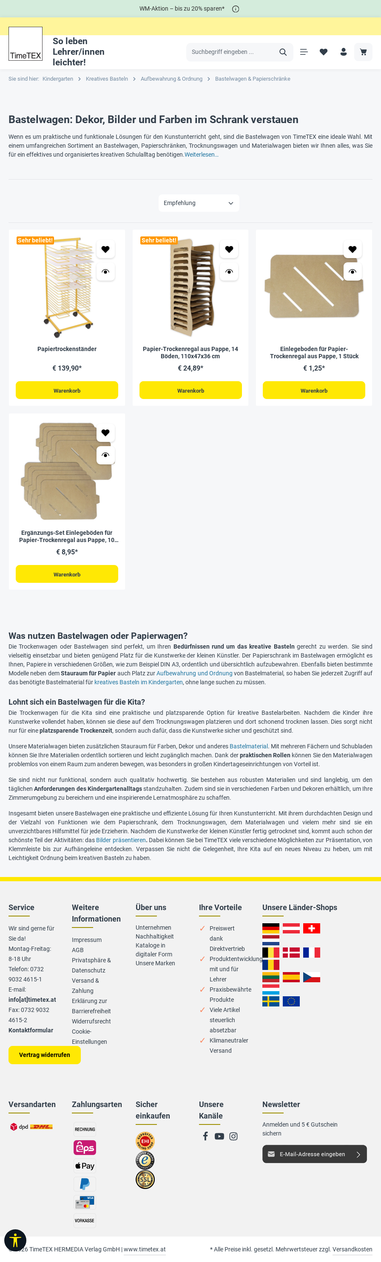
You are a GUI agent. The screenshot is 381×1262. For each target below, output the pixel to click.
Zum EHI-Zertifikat (147, 1145)
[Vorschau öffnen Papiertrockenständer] (106, 271)
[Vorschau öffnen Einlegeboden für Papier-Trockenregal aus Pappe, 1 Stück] (353, 271)
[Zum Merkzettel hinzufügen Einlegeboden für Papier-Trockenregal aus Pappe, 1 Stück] (353, 249)
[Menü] (303, 52)
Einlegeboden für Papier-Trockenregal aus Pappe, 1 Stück (314, 353)
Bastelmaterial (249, 747)
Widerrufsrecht (91, 1021)
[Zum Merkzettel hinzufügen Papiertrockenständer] (106, 249)
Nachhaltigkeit (155, 936)
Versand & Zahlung (85, 985)
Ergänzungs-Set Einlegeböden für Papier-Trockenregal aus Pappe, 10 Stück (66, 536)
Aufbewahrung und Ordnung (194, 674)
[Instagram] (233, 1139)
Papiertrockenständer (67, 349)
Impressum (87, 939)
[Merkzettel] (323, 52)
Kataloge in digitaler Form (154, 950)
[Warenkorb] (363, 52)
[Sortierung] (199, 203)
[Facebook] (206, 1139)
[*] (236, 8)
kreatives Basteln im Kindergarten (138, 683)
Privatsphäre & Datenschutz (91, 965)
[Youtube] (220, 1139)
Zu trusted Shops (145, 1164)
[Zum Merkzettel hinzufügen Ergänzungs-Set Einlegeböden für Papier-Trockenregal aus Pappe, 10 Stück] (106, 433)
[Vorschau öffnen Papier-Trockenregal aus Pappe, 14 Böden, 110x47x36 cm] (229, 271)
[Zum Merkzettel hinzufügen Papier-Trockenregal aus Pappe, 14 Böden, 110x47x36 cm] (229, 249)
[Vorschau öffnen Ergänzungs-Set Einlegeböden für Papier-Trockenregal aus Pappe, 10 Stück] (106, 456)
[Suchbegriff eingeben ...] (230, 52)
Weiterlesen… (202, 154)
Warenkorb (67, 390)
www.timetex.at (145, 1249)
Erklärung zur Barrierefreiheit (91, 1006)
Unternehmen (153, 927)
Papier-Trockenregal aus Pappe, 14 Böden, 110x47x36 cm (190, 353)
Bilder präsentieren (120, 841)
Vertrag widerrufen (44, 1054)
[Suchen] (283, 52)
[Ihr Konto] (343, 52)
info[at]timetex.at (32, 999)
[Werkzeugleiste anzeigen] (15, 1240)
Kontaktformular (31, 1030)
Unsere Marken (155, 963)
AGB (78, 950)
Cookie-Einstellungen (89, 1036)
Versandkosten (352, 1249)
